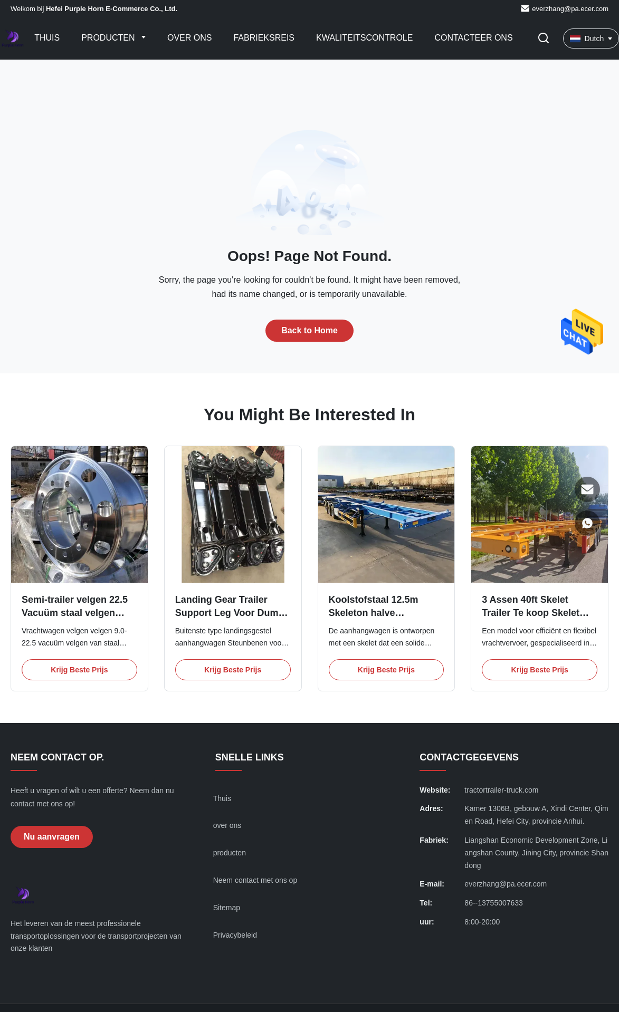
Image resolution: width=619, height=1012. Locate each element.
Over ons (189, 37)
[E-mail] (587, 489)
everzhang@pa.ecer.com (570, 9)
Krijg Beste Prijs (79, 670)
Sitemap (226, 907)
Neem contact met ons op (255, 880)
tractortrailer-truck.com (501, 790)
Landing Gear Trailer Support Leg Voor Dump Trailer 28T (229, 612)
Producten (109, 37)
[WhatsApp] (587, 523)
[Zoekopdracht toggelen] (544, 39)
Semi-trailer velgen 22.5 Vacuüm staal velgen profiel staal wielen (75, 612)
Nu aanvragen (52, 836)
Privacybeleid (235, 935)
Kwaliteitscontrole (364, 37)
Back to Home (309, 330)
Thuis (47, 37)
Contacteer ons (473, 37)
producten (229, 853)
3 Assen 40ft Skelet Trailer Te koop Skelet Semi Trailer (530, 612)
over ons (227, 825)
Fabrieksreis (263, 37)
